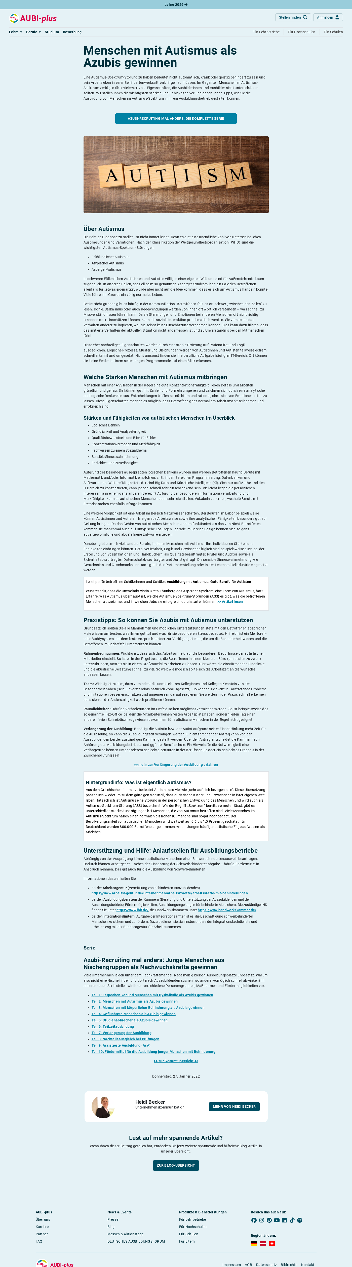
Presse (113, 1219)
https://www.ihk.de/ (132, 910)
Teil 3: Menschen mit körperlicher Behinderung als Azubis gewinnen (148, 1008)
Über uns (43, 1219)
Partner (42, 1234)
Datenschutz (266, 1265)
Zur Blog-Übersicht (176, 1165)
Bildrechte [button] (289, 1265)
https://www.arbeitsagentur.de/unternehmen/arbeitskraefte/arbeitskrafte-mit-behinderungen (170, 893)
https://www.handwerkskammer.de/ (227, 910)
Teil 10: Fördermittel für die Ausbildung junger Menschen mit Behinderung (154, 1052)
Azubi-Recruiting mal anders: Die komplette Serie (176, 118)
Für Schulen (188, 1234)
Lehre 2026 (176, 5)
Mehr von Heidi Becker (234, 1106)
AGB (248, 1265)
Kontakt (307, 1265)
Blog (111, 1227)
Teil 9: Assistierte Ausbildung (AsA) (121, 1045)
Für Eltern (187, 1241)
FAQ (39, 1241)
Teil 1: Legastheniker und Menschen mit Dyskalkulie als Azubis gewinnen (152, 995)
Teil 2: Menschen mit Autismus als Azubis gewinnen (135, 1001)
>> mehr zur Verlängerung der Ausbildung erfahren (176, 765)
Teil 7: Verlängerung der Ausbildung (122, 1033)
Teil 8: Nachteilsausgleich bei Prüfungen (126, 1039)
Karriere (42, 1227)
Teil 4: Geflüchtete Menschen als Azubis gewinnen (134, 1014)
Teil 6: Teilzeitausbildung (113, 1026)
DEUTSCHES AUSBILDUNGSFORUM (136, 1241)
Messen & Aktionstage (125, 1234)
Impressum (231, 1265)
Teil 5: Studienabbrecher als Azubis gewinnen (130, 1020)
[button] (15, 32)
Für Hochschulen (193, 1227)
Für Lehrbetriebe (192, 1219)
